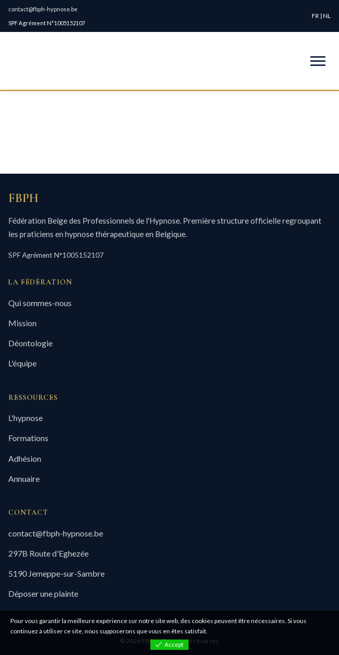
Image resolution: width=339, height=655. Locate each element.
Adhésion (24, 458)
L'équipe (22, 363)
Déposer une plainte (43, 593)
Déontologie (30, 343)
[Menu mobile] (318, 61)
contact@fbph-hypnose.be (43, 9)
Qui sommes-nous (40, 303)
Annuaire (24, 478)
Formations (28, 438)
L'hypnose (25, 418)
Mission (22, 323)
